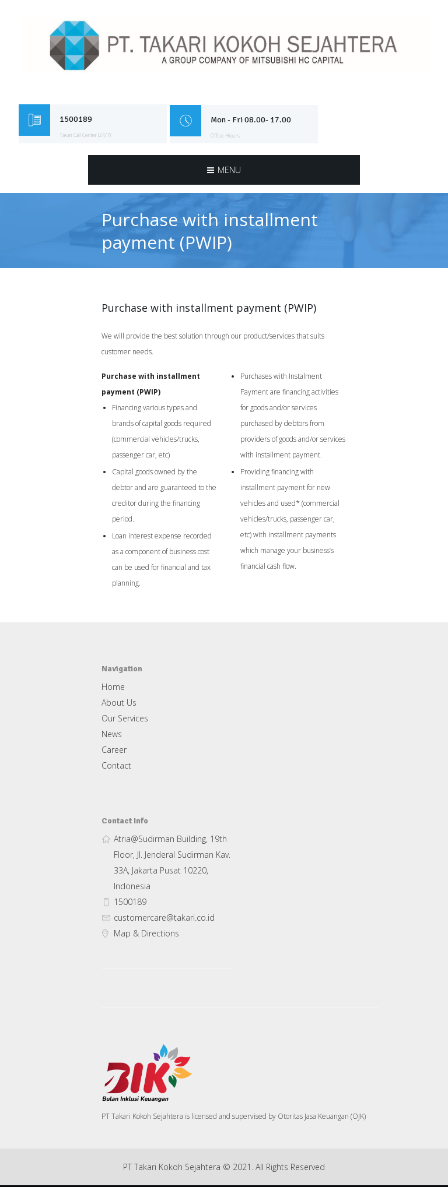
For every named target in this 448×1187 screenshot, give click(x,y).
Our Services (125, 719)
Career (114, 751)
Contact (116, 767)
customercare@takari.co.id (164, 919)
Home (113, 688)
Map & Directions (146, 935)
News (112, 735)
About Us (119, 704)
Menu (229, 170)
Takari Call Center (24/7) (89, 135)
